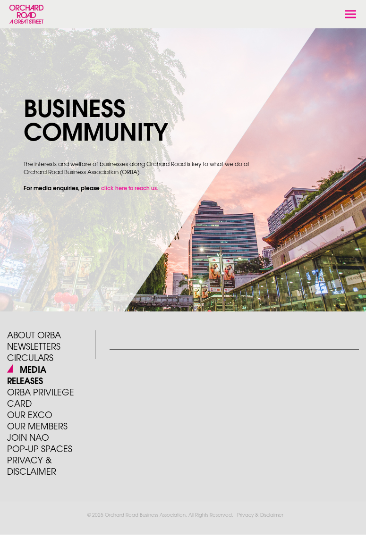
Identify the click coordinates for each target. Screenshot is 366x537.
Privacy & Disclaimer (260, 515)
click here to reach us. (129, 188)
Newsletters (33, 347)
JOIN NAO (28, 438)
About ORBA (34, 336)
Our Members (37, 427)
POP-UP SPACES (39, 449)
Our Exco (29, 416)
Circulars (30, 358)
